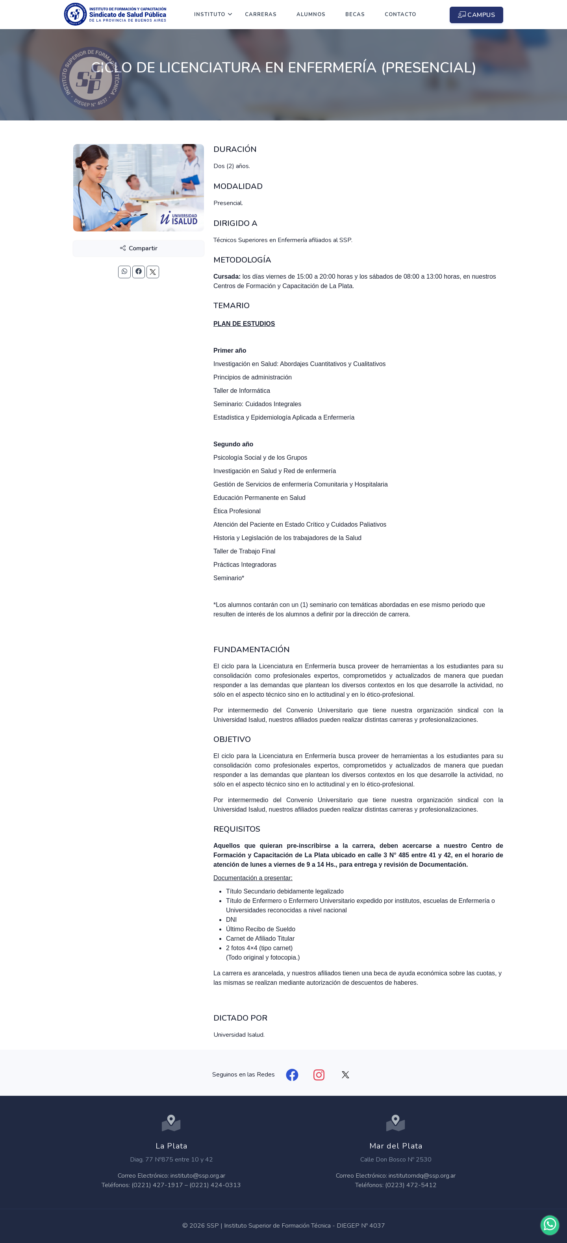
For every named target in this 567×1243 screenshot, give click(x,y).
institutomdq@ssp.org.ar (422, 1175)
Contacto (400, 14)
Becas (355, 14)
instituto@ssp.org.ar (197, 1175)
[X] (345, 1074)
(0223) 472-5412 (411, 1185)
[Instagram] (318, 1074)
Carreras (261, 14)
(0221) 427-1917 (157, 1185)
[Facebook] (292, 1074)
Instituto (209, 14)
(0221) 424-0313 (215, 1185)
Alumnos (311, 14)
